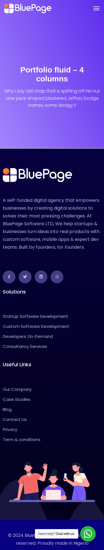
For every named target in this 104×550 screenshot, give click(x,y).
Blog (7, 409)
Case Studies (17, 399)
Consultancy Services (25, 346)
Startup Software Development (35, 316)
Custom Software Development (36, 326)
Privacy (10, 429)
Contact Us (15, 419)
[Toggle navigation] (96, 8)
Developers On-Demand (28, 336)
